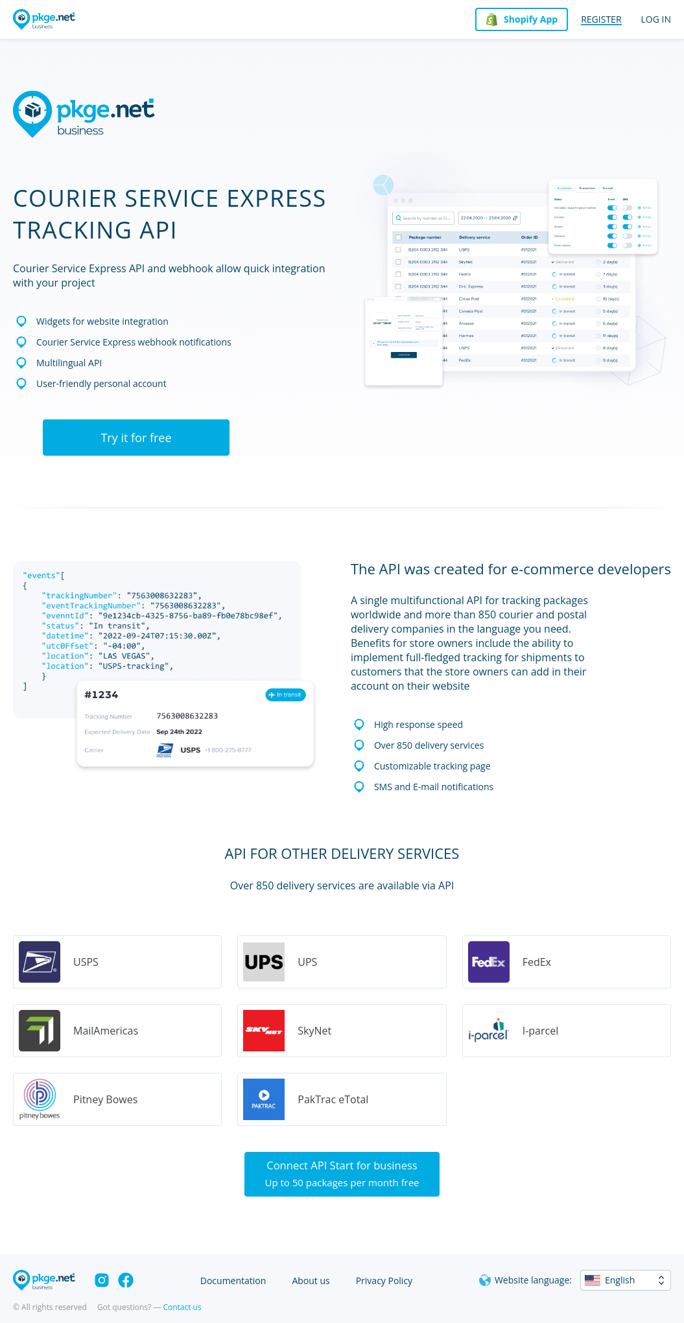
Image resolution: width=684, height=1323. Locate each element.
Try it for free (135, 437)
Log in (656, 19)
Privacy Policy (384, 1280)
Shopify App (531, 19)
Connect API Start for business (342, 1175)
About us (310, 1280)
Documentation (233, 1280)
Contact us (182, 1307)
